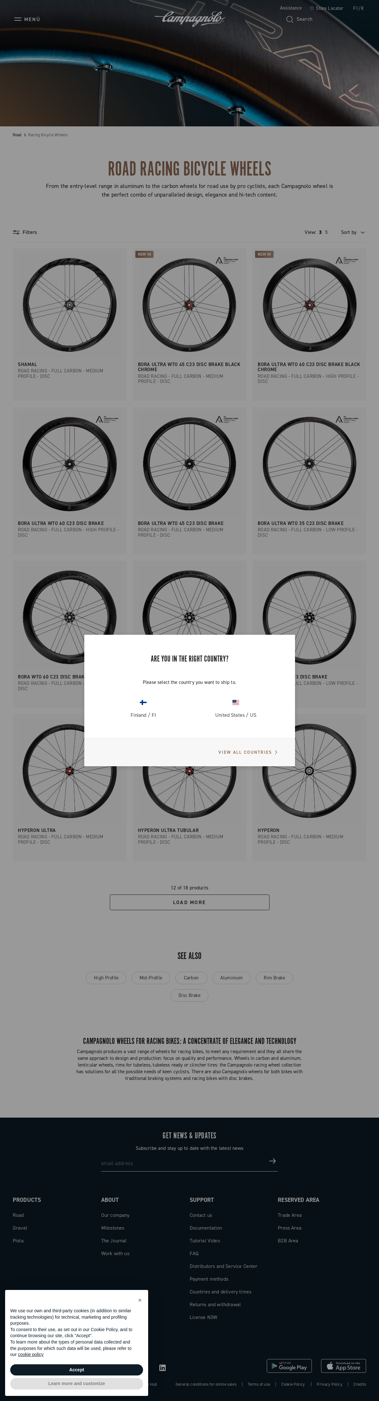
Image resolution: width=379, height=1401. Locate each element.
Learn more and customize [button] (76, 1383)
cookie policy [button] (30, 1354)
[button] (140, 1300)
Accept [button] (76, 1369)
